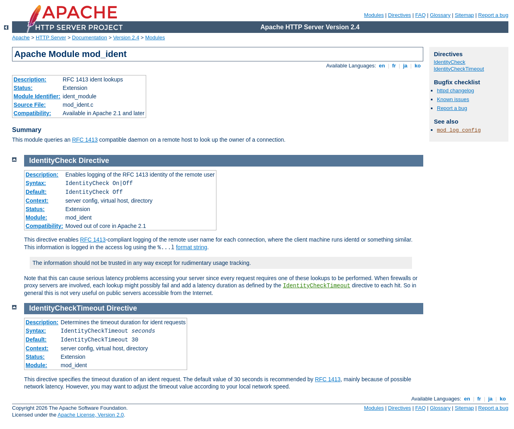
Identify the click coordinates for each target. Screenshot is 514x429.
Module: (36, 217)
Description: (30, 79)
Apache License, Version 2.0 (90, 415)
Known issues (453, 99)
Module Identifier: (37, 96)
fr (394, 66)
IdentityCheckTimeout (316, 286)
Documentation (89, 38)
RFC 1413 (85, 139)
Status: (23, 88)
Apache (21, 38)
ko (417, 66)
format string (191, 247)
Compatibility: (32, 113)
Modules (374, 15)
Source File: (30, 105)
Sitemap (464, 15)
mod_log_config (459, 130)
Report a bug (493, 15)
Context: (37, 200)
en (381, 66)
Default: (36, 192)
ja (405, 66)
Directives (399, 15)
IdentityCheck (449, 62)
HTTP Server (51, 38)
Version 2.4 (126, 38)
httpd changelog (455, 90)
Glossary (440, 15)
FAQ (420, 15)
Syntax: (36, 183)
